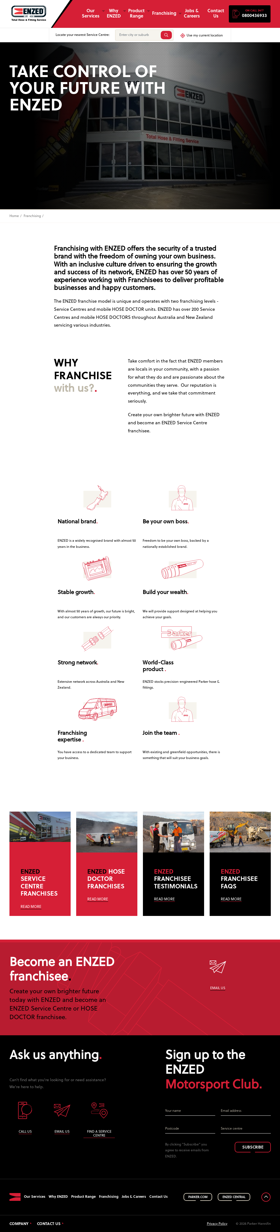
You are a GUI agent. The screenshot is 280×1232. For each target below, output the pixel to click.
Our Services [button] (91, 14)
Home (14, 216)
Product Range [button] (136, 14)
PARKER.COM (197, 1195)
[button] (250, 14)
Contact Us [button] (215, 14)
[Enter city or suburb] (137, 35)
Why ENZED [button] (114, 14)
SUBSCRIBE (252, 1146)
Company (19, 1223)
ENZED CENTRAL (234, 1195)
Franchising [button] (164, 13)
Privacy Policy (217, 1222)
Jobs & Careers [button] (192, 14)
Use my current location (201, 35)
